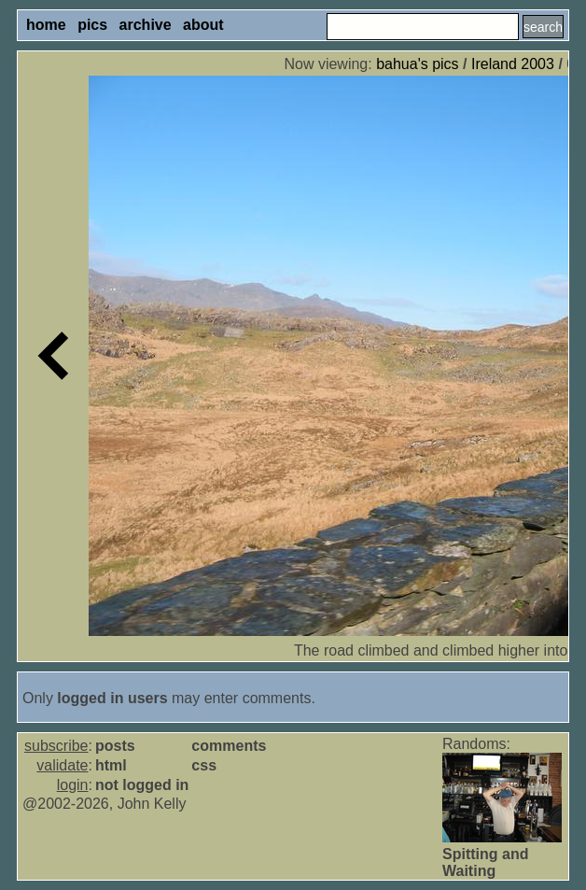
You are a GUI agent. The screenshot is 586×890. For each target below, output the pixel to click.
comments (228, 746)
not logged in (141, 785)
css (203, 765)
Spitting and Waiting (485, 862)
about (203, 25)
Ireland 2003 (512, 64)
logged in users (112, 698)
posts (115, 746)
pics (92, 25)
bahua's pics (417, 64)
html (111, 765)
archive (145, 25)
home (46, 25)
